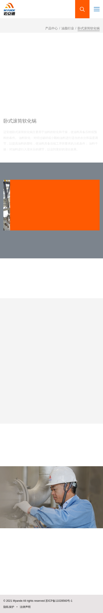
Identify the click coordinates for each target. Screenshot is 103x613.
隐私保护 (8, 606)
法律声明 (25, 606)
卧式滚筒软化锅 (89, 30)
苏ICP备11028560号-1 (58, 600)
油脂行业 (67, 30)
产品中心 (51, 30)
